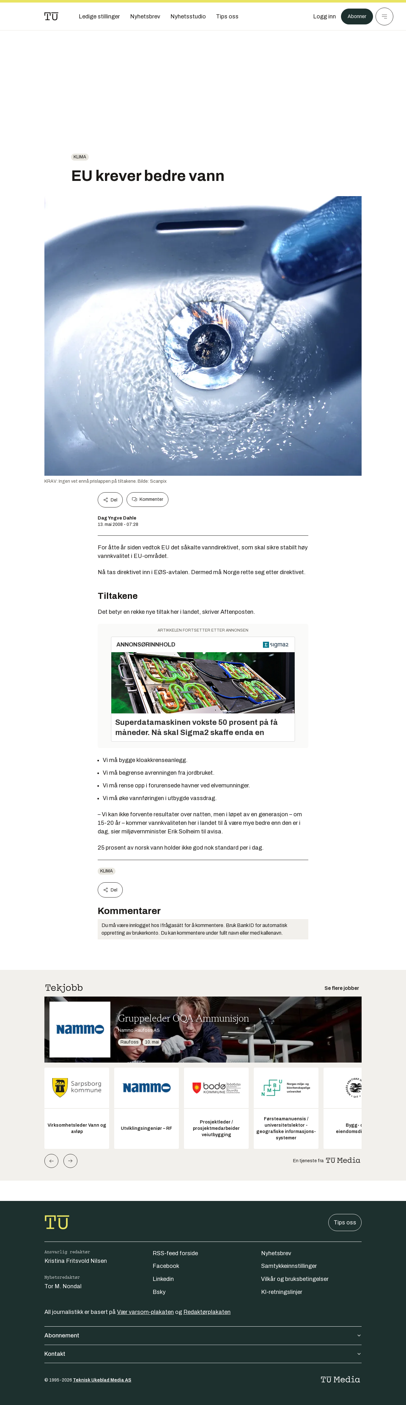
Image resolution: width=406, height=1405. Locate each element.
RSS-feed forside (175, 1253)
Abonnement (203, 1335)
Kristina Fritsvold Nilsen (75, 1261)
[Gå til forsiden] (51, 16)
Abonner (355, 16)
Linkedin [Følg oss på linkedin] (163, 1279)
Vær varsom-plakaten (145, 1312)
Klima (80, 157)
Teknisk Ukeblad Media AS (102, 1380)
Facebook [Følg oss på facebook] (166, 1266)
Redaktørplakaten (207, 1312)
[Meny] (384, 16)
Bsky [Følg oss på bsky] (159, 1292)
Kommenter (147, 499)
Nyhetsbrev (276, 1253)
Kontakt (203, 1354)
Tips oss (345, 1222)
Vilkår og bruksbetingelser (295, 1279)
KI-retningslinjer (281, 1292)
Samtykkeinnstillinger (289, 1266)
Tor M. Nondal (63, 1286)
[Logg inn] (321, 16)
